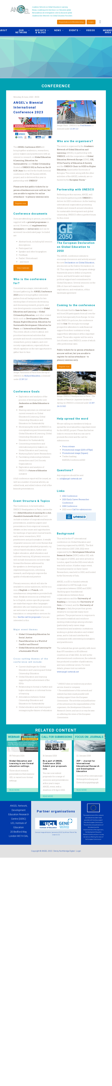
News (56, 30)
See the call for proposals (29, 617)
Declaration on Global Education (79, 262)
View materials (23, 268)
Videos (90, 30)
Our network (20, 31)
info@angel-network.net (70, 478)
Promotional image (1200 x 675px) (77, 450)
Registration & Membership (71, 22)
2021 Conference (69, 496)
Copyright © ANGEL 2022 (41, 851)
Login (91, 22)
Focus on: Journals (89, 737)
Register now (20, 203)
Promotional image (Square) (75, 453)
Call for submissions (82, 509)
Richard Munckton (32, 375)
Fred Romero (85, 125)
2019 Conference (69, 506)
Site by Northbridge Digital (64, 851)
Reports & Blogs (40, 31)
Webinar (14, 737)
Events (73, 30)
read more (14, 790)
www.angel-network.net (68, 671)
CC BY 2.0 (23, 379)
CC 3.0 (58, 835)
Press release (68, 446)
